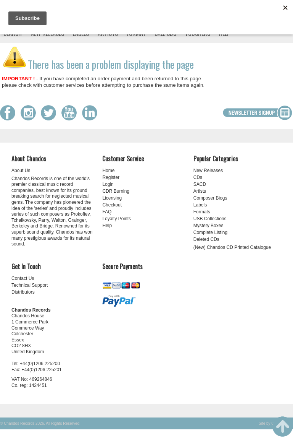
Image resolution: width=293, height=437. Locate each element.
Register (110, 177)
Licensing (112, 198)
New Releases (208, 170)
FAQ (106, 211)
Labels (200, 205)
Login (107, 184)
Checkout (112, 205)
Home (108, 170)
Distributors (23, 292)
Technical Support (29, 285)
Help (107, 225)
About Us (20, 170)
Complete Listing (210, 232)
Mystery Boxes (208, 225)
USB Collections (210, 218)
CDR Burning (115, 191)
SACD (199, 184)
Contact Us (22, 278)
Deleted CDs (206, 239)
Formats (201, 211)
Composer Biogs (210, 198)
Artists (199, 191)
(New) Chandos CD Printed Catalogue (232, 247)
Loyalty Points (116, 218)
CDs (197, 177)
